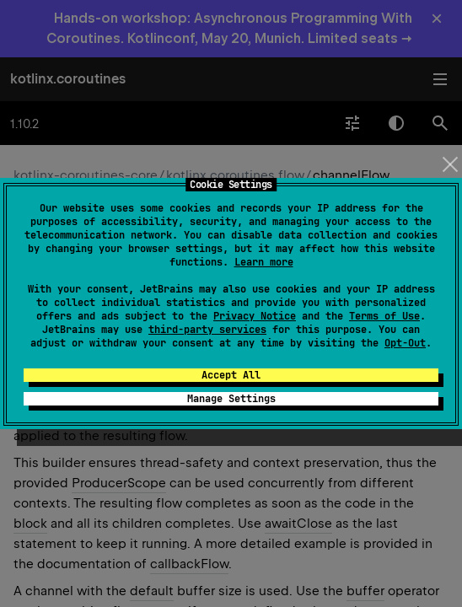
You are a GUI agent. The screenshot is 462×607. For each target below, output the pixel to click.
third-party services (207, 329)
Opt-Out (405, 343)
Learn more (263, 262)
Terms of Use (384, 316)
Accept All (231, 375)
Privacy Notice (254, 316)
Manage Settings (231, 399)
